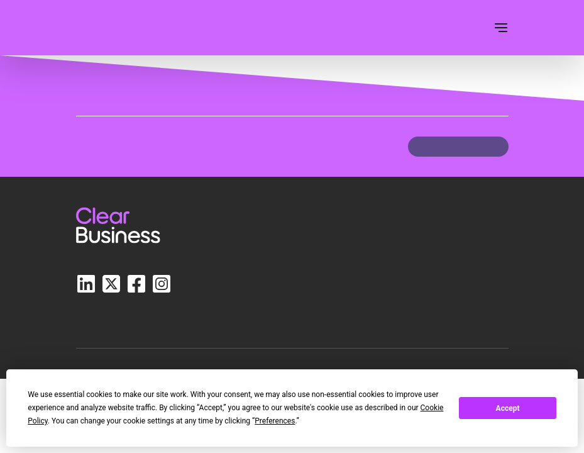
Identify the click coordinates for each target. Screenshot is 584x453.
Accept (508, 408)
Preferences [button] (275, 421)
